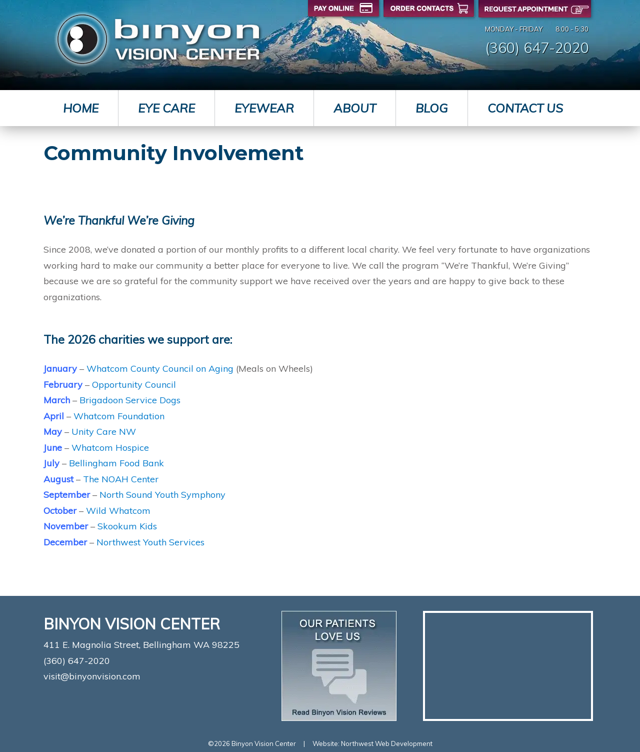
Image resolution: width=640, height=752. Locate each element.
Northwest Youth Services (150, 542)
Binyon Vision (158, 39)
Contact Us (525, 108)
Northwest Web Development (386, 743)
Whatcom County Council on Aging (160, 368)
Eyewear (264, 108)
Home (80, 108)
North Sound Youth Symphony (163, 494)
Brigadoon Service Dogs (130, 400)
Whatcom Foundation (119, 416)
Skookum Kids (127, 526)
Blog (432, 108)
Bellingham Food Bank (116, 463)
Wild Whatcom (118, 510)
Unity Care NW (104, 431)
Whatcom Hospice (110, 447)
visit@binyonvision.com (92, 676)
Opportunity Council (134, 384)
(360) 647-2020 (537, 48)
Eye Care (166, 108)
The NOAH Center (120, 479)
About (355, 108)
